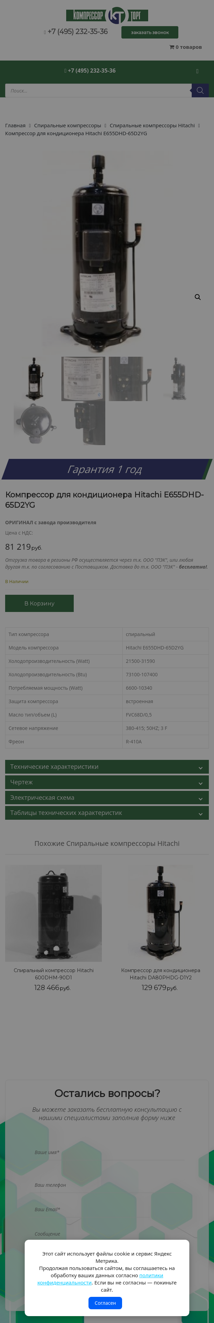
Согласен (105, 1303)
